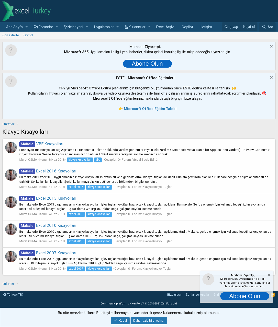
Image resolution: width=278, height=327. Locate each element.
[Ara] (267, 27)
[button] (26, 27)
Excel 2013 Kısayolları (47, 198)
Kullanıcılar (137, 27)
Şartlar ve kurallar (198, 294)
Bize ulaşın (174, 294)
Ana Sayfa (14, 27)
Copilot (187, 27)
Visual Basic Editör (145, 159)
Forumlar (46, 27)
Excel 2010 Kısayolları (47, 225)
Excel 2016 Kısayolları (47, 171)
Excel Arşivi (165, 27)
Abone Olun (147, 63)
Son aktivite (10, 35)
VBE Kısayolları (41, 143)
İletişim (206, 27)
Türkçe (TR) (13, 294)
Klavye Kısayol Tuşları (157, 187)
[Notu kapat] (271, 46)
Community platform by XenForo (139, 303)
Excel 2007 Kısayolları (47, 252)
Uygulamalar (104, 27)
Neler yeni (75, 27)
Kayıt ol (28, 35)
